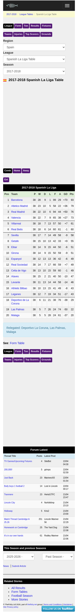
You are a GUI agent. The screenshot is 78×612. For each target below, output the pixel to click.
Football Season (21, 595)
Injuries (18, 34)
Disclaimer (67, 604)
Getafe (15, 241)
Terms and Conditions (53, 604)
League (8, 25)
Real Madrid (18, 211)
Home (17, 170)
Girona (15, 253)
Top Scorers (31, 34)
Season (8, 64)
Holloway (8, 511)
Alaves (15, 276)
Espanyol (16, 258)
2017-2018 (11, 14)
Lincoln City (9, 502)
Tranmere (8, 494)
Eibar (14, 247)
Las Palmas (17, 309)
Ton (26, 25)
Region (8, 40)
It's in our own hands (13, 535)
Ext (6, 179)
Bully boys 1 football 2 (14, 486)
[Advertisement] (39, 124)
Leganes (16, 294)
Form (18, 25)
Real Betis (17, 229)
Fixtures (46, 25)
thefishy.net (32, 604)
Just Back (8, 478)
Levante (15, 282)
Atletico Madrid (19, 206)
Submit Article (19, 566)
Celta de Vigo (18, 270)
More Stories (19, 599)
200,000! (8, 469)
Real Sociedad (19, 264)
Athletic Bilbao (19, 288)
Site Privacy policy (10, 607)
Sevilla (15, 235)
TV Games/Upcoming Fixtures (18, 461)
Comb (7, 170)
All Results (18, 588)
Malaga (15, 315)
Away (26, 170)
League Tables (26, 14)
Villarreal (16, 223)
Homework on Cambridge (16, 527)
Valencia (16, 217)
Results (35, 25)
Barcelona (16, 199)
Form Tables (19, 591)
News (6, 566)
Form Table (17, 343)
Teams (7, 34)
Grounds (46, 34)
